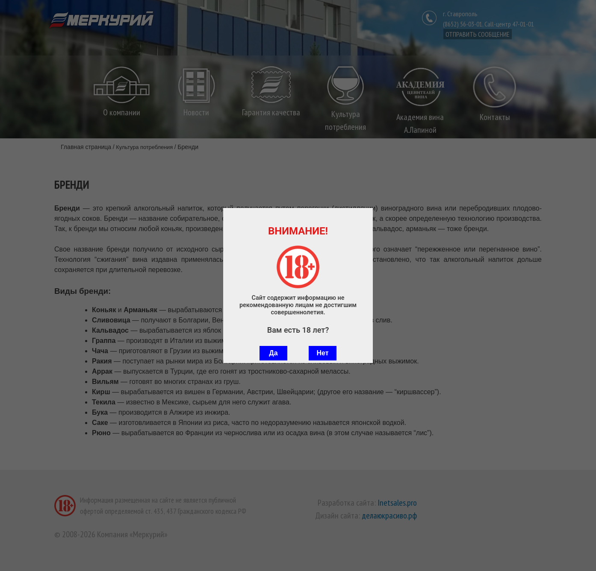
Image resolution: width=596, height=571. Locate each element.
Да (273, 353)
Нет (322, 353)
